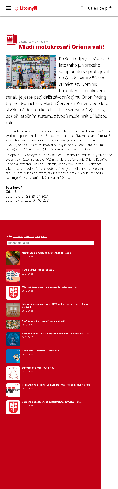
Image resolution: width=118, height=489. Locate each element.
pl (106, 8)
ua (90, 8)
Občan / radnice (27, 41)
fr (110, 8)
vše (9, 236)
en (96, 8)
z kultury (29, 236)
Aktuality (43, 41)
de (101, 8)
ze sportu (41, 236)
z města (18, 236)
